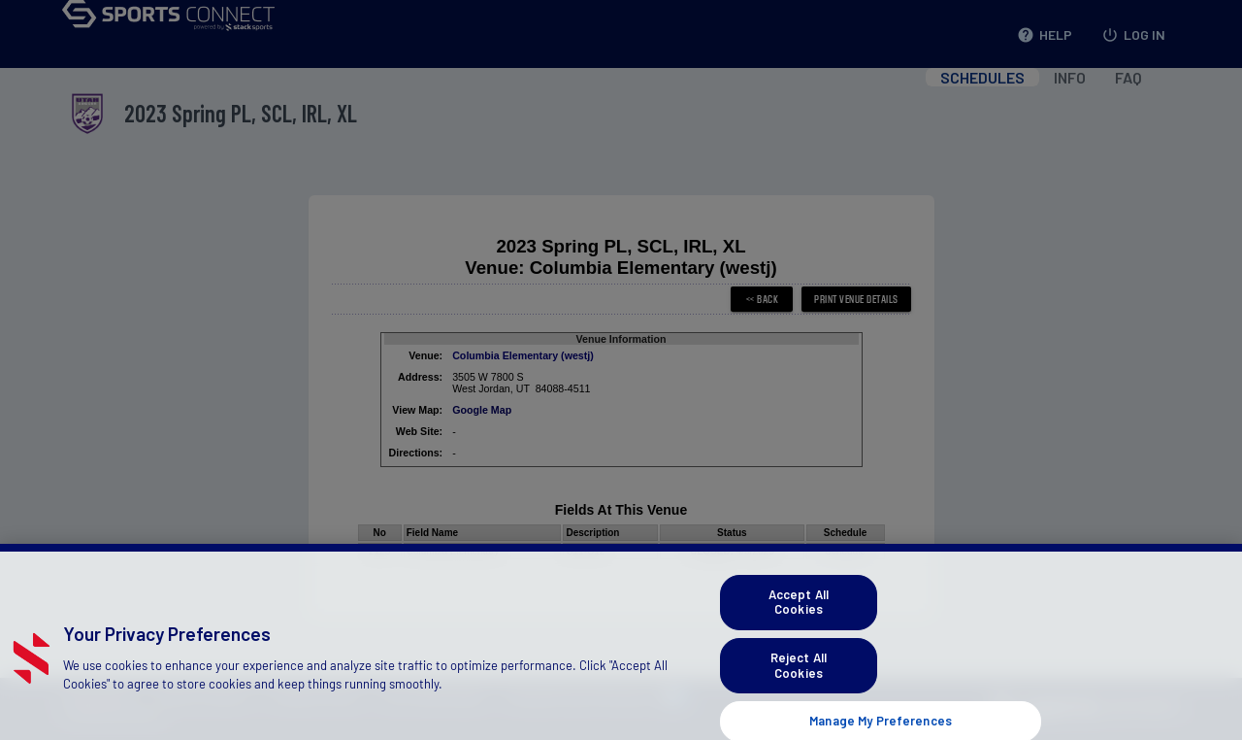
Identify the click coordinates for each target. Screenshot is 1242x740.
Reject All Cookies (798, 679)
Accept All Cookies (798, 615)
